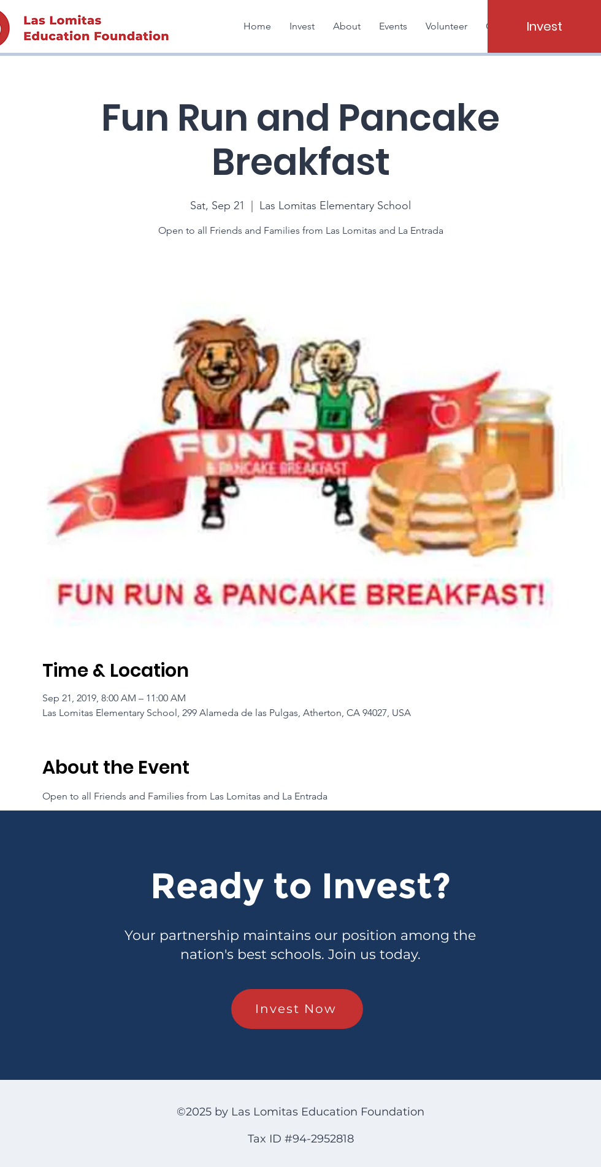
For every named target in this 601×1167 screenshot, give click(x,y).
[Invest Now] (297, 1009)
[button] (347, 26)
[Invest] (544, 26)
